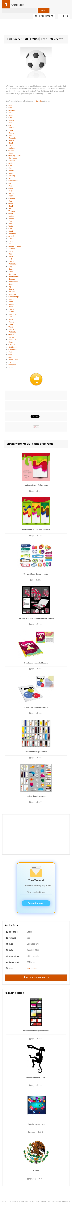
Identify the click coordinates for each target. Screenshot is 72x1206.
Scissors (11, 249)
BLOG (63, 16)
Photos (11, 309)
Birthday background (36, 1124)
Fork (10, 352)
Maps (10, 251)
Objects (39, 101)
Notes (10, 173)
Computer (12, 138)
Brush (10, 196)
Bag (10, 266)
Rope (10, 324)
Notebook (12, 234)
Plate (10, 241)
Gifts (10, 118)
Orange (11, 150)
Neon (10, 307)
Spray (10, 342)
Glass (10, 188)
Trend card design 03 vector (36, 796)
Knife (10, 317)
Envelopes (12, 158)
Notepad (11, 279)
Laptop (11, 299)
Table (10, 302)
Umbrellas (12, 264)
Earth (10, 130)
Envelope (12, 362)
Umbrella (12, 332)
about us (35, 1201)
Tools (10, 226)
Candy (11, 231)
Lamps (11, 337)
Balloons (11, 161)
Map (10, 168)
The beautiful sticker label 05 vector (36, 530)
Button (11, 128)
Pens (10, 223)
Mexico (36, 1171)
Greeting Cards (14, 155)
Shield (10, 201)
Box (9, 123)
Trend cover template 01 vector (36, 663)
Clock (10, 284)
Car (9, 125)
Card (10, 108)
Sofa (10, 357)
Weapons (12, 365)
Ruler (10, 269)
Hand (10, 206)
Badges (11, 148)
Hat (9, 208)
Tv (9, 244)
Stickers (11, 110)
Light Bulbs (12, 314)
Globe (10, 203)
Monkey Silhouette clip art (36, 1077)
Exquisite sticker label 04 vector (36, 485)
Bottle (10, 256)
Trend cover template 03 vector (36, 707)
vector (17, 4)
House (11, 140)
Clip (9, 105)
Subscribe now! (36, 903)
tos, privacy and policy (61, 1201)
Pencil (10, 186)
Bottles (11, 216)
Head (10, 143)
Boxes (10, 145)
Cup (10, 254)
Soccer (33, 968)
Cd (9, 183)
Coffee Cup (13, 350)
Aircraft (11, 236)
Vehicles (11, 211)
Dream (11, 171)
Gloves (11, 334)
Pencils (11, 261)
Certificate (12, 347)
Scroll (10, 191)
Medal (10, 367)
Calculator (12, 344)
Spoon (11, 322)
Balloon (11, 304)
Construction (13, 181)
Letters (11, 120)
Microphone (13, 282)
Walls (10, 319)
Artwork (11, 239)
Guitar (10, 214)
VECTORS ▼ (44, 16)
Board (10, 271)
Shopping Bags (14, 246)
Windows (12, 294)
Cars (10, 166)
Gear (10, 229)
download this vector (36, 977)
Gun (10, 355)
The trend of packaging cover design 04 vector (36, 618)
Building (11, 176)
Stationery (12, 163)
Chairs (11, 289)
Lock (10, 259)
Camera (11, 198)
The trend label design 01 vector (36, 574)
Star (10, 135)
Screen (11, 312)
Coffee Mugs (13, 297)
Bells (10, 178)
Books (10, 153)
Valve (10, 327)
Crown (11, 133)
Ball (9, 113)
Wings (10, 115)
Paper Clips (13, 360)
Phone (11, 219)
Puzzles (11, 292)
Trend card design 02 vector (36, 752)
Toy (9, 287)
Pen (10, 221)
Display (11, 193)
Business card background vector (36, 1031)
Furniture (12, 339)
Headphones (13, 276)
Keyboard (12, 274)
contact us (45, 1201)
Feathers (11, 329)
